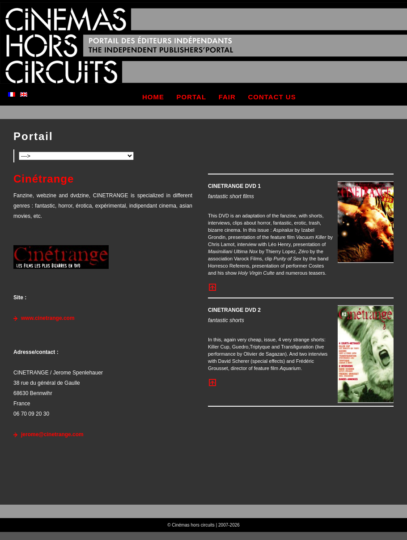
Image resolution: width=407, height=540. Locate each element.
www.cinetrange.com (48, 318)
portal (192, 97)
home (153, 97)
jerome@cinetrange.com (52, 434)
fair (227, 97)
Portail (33, 136)
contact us (272, 97)
